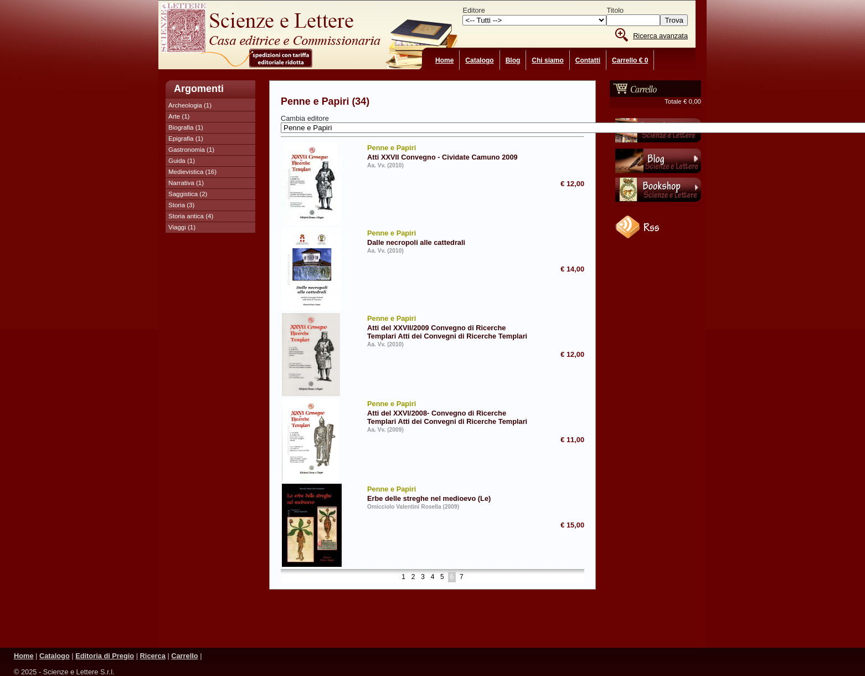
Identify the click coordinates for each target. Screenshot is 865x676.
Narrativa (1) (186, 183)
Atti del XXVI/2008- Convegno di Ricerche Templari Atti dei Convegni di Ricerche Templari (450, 412)
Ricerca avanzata (660, 36)
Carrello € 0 (630, 60)
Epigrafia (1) (185, 138)
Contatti (587, 60)
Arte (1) (178, 116)
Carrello (184, 656)
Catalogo (479, 60)
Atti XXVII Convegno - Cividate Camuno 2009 (450, 151)
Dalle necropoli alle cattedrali (450, 237)
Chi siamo (547, 60)
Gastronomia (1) (191, 149)
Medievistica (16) (192, 171)
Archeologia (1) (190, 105)
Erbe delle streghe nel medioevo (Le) (450, 493)
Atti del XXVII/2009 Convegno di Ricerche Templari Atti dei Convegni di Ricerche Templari (450, 326)
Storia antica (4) (190, 216)
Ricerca (153, 656)
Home (444, 60)
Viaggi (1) (181, 227)
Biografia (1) (185, 127)
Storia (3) (181, 205)
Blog (513, 60)
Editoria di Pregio (104, 656)
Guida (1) (181, 160)
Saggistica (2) (187, 194)
